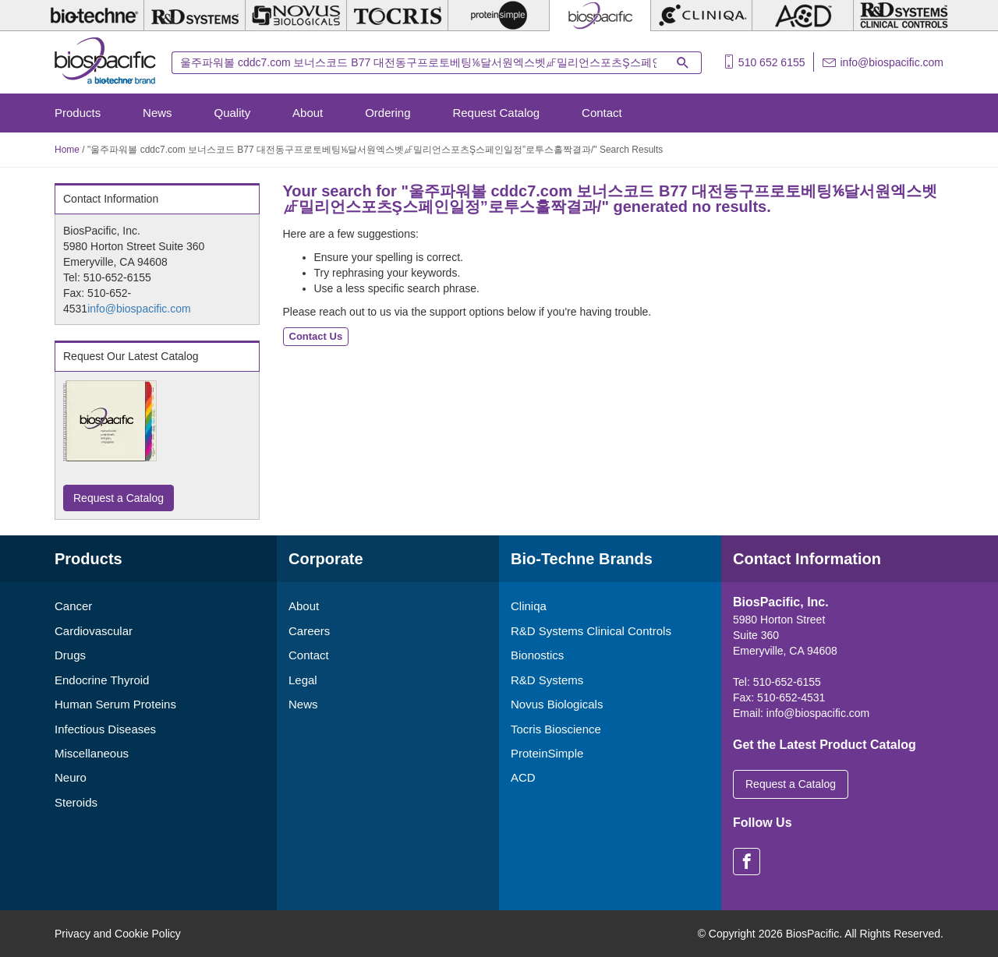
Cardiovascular (94, 630)
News (157, 112)
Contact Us (316, 336)
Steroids (76, 802)
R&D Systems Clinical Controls (591, 630)
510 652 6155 (771, 62)
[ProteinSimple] (498, 15)
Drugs (70, 655)
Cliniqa (529, 606)
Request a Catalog (118, 498)
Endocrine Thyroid (102, 680)
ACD (523, 777)
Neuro (71, 777)
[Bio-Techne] (93, 15)
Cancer (73, 606)
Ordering (387, 112)
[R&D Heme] (904, 15)
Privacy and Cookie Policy (118, 933)
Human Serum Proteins (115, 704)
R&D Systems (547, 680)
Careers (309, 630)
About (307, 112)
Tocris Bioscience (556, 729)
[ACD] (802, 15)
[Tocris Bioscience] (397, 15)
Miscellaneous (92, 753)
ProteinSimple (547, 753)
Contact (602, 112)
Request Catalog (496, 112)
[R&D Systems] (194, 15)
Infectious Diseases (105, 729)
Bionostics (537, 655)
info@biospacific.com (892, 62)
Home (67, 149)
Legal (302, 680)
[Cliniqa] (701, 15)
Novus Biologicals (557, 704)
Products (78, 112)
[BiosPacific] (600, 15)
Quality (232, 112)
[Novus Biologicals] (296, 15)
